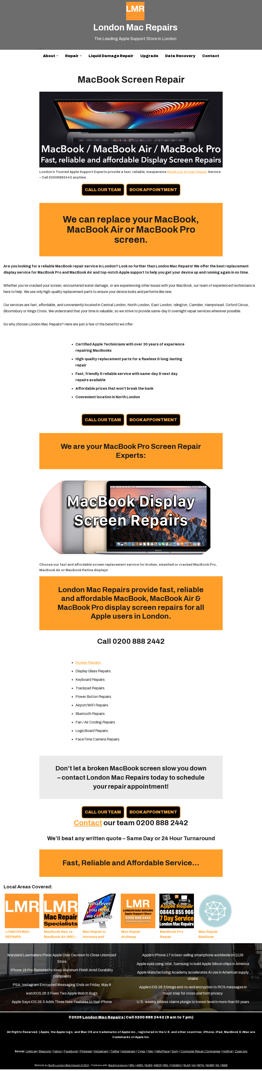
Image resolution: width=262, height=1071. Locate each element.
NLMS (148, 1066)
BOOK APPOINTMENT (153, 189)
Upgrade (149, 56)
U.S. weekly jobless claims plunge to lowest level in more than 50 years (193, 1004)
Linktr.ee (31, 1053)
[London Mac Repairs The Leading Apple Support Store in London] (135, 22)
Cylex (141, 1053)
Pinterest (86, 1053)
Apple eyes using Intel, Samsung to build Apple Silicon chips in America (193, 965)
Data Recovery (180, 56)
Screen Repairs (88, 664)
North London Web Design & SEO (68, 1066)
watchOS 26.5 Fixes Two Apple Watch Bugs (62, 995)
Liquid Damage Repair (111, 56)
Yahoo (57, 1053)
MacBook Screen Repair (187, 172)
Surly (175, 1053)
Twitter (114, 1053)
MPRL (200, 1066)
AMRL (140, 1066)
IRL (218, 1066)
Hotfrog (227, 1053)
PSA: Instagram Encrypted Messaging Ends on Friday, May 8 (62, 986)
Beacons (45, 1053)
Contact (210, 56)
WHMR (210, 1066)
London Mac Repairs (103, 1019)
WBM (224, 1066)
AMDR (158, 1066)
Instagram (101, 1053)
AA (194, 1066)
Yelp (150, 1053)
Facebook (71, 1053)
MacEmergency (118, 1066)
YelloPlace (162, 1053)
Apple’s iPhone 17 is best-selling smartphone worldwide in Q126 (192, 957)
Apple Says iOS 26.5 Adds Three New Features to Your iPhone (62, 1004)
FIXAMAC (176, 1066)
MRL (132, 1066)
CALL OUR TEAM (103, 189)
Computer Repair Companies (200, 1053)
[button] (57, 56)
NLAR (187, 1066)
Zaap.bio (241, 1053)
